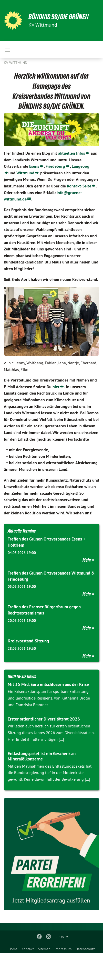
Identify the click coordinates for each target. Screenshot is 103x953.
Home (12, 949)
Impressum (63, 949)
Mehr (87, 560)
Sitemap (44, 949)
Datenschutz (85, 949)
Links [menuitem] (60, 936)
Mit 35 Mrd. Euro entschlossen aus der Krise (48, 684)
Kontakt (28, 949)
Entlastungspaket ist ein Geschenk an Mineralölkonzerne (42, 756)
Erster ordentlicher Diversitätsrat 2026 (44, 719)
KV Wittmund (15, 62)
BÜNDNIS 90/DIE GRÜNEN (58, 17)
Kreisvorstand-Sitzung (28, 641)
